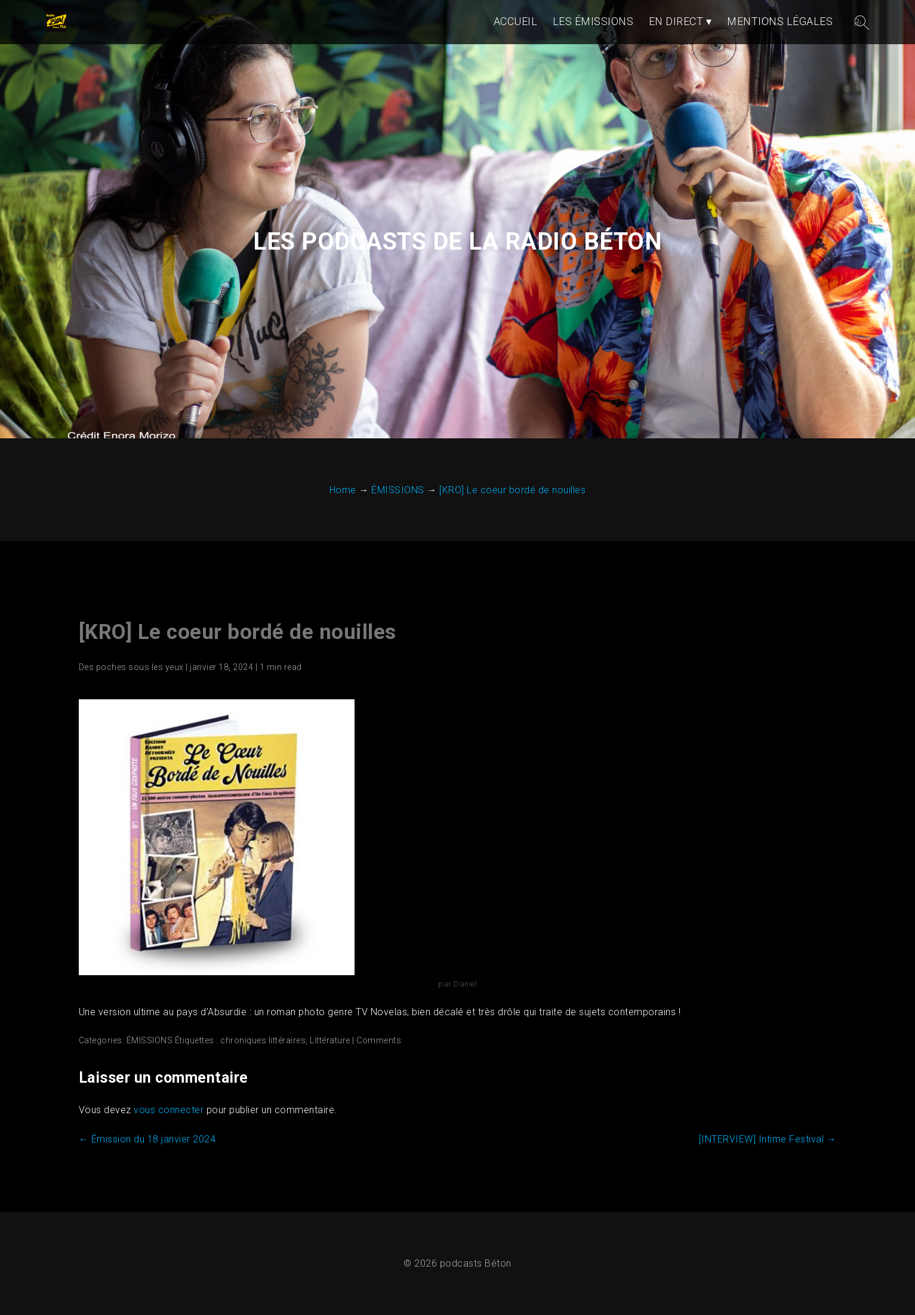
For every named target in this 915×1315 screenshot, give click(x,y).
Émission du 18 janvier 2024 (147, 1139)
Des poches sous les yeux (131, 667)
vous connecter (169, 1110)
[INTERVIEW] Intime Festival (768, 1139)
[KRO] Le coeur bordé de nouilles (237, 632)
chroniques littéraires (263, 1040)
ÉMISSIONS (150, 1040)
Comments (378, 1040)
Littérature (330, 1040)
